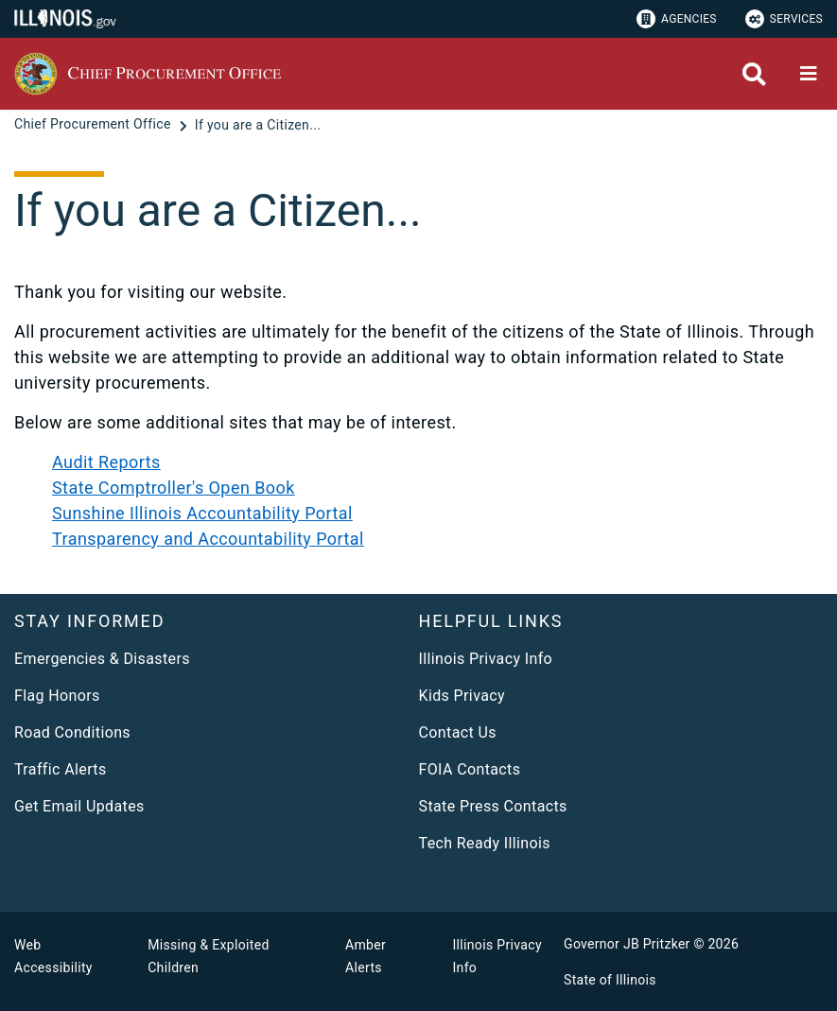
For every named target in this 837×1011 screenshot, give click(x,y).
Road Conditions (72, 732)
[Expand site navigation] (808, 73)
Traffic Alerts (60, 769)
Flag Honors (57, 696)
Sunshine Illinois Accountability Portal (202, 513)
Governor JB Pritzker (627, 943)
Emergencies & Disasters (102, 659)
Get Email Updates (79, 806)
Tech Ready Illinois (484, 843)
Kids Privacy (462, 696)
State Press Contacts (493, 806)
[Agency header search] (754, 74)
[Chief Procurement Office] (94, 124)
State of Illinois (610, 979)
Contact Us (458, 732)
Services (784, 18)
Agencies (676, 18)
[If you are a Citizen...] (258, 124)
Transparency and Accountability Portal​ (208, 539)
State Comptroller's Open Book (173, 487)
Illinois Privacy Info (486, 659)
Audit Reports (106, 462)
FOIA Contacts (470, 769)
